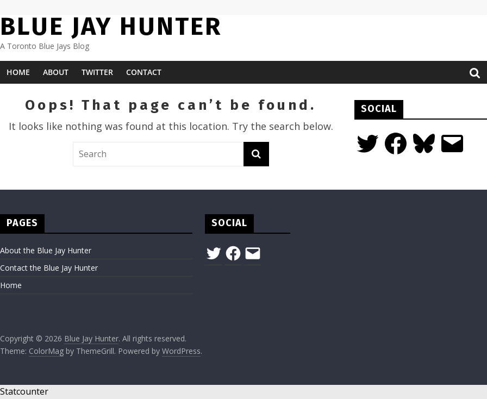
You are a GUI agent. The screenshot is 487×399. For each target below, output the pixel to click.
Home (18, 72)
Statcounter (24, 391)
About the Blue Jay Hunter (45, 250)
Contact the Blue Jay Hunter (49, 268)
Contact (143, 72)
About (55, 72)
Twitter (97, 72)
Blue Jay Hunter (111, 26)
